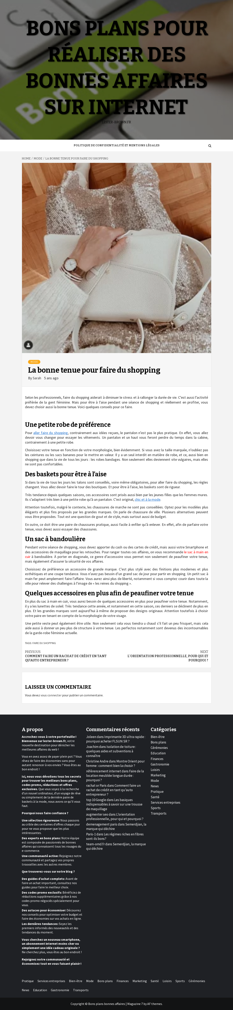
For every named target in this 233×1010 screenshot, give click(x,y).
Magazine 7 (135, 1004)
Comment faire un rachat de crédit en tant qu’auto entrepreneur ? (71, 656)
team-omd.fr (95, 844)
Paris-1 (91, 834)
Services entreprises (165, 802)
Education (158, 753)
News (155, 786)
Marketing (158, 775)
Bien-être (158, 737)
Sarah (37, 378)
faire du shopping (44, 643)
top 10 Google (96, 800)
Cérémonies (159, 747)
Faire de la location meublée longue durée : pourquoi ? (115, 775)
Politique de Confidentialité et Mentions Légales (117, 145)
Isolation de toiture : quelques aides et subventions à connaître (111, 751)
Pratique (157, 791)
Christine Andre (97, 761)
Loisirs (155, 770)
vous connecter (51, 695)
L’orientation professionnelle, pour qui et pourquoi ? (162, 656)
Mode (34, 362)
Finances (157, 759)
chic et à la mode (147, 499)
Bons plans (158, 742)
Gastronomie (160, 764)
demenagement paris (101, 824)
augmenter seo (97, 814)
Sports (156, 808)
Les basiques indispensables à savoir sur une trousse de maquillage (114, 804)
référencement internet (103, 771)
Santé (155, 797)
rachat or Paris (96, 785)
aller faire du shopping (50, 432)
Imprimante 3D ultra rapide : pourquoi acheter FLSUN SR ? (115, 739)
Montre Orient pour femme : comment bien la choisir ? (115, 763)
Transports (158, 813)
